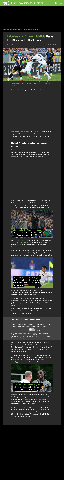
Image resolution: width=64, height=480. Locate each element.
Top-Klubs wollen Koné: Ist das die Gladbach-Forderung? (27, 387)
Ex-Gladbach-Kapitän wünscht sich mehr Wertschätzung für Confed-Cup (27, 281)
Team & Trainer (24, 3)
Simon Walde (24, 242)
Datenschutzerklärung (17, 338)
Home (4, 29)
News (15, 3)
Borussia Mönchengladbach (20, 132)
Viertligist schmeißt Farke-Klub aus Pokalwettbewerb (28, 232)
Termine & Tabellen (36, 3)
